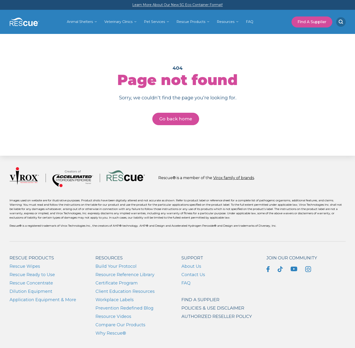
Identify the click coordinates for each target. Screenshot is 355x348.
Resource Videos (113, 316)
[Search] (341, 22)
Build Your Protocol (116, 266)
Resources (225, 22)
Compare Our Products (120, 324)
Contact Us (193, 274)
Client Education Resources (125, 291)
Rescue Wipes (25, 266)
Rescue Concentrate (31, 283)
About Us (191, 266)
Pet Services (154, 22)
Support (192, 258)
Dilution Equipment (31, 291)
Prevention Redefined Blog (124, 308)
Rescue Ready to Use (32, 274)
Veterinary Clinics (118, 22)
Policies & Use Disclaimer (212, 308)
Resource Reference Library (124, 274)
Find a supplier (200, 299)
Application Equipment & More (43, 299)
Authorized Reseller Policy (216, 316)
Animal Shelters (80, 22)
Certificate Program (116, 283)
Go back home (175, 119)
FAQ (249, 22)
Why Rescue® (110, 333)
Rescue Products (190, 22)
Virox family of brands (233, 178)
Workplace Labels (114, 299)
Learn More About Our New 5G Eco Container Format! (177, 5)
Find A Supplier (311, 22)
